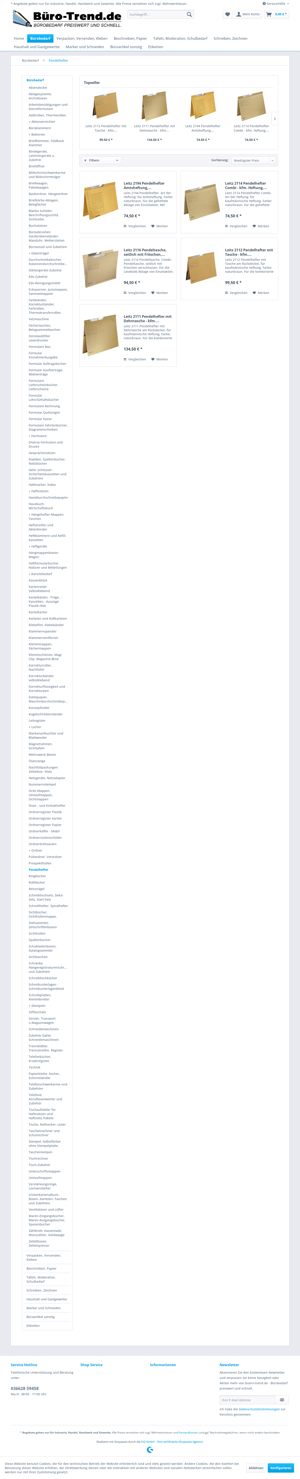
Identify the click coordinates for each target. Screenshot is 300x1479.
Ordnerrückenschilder (45, 837)
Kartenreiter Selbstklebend (39, 589)
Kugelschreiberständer (46, 714)
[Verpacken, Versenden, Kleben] (82, 38)
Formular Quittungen (44, 412)
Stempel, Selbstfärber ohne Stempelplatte (45, 1143)
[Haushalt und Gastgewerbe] (37, 47)
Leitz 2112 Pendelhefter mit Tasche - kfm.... (105, 128)
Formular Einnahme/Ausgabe (43, 355)
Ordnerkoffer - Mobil (44, 831)
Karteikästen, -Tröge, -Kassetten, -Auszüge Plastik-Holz (45, 601)
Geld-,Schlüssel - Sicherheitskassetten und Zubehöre (47, 474)
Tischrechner (38, 1158)
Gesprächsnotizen (42, 453)
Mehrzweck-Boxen (42, 754)
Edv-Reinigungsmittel (44, 283)
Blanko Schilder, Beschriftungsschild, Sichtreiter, (44, 215)
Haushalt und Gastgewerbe (47, 1299)
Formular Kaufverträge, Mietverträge (46, 372)
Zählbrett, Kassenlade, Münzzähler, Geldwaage (47, 1233)
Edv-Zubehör (38, 277)
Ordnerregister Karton (45, 818)
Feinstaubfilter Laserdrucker (39, 338)
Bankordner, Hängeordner (48, 194)
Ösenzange (37, 761)
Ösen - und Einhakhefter (47, 805)
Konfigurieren (280, 1468)
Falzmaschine (39, 319)
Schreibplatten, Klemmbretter (40, 997)
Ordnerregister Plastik (45, 812)
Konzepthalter (39, 708)
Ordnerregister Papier (45, 825)
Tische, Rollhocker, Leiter (47, 1124)
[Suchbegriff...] (160, 14)
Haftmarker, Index (42, 485)
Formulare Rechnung (44, 406)
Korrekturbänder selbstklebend (41, 678)
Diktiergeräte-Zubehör (45, 270)
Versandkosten (188, 1432)
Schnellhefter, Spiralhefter (48, 906)
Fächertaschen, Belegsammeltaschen (44, 327)
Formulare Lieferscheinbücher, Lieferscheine (43, 385)
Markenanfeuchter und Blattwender (46, 735)
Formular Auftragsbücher (47, 364)
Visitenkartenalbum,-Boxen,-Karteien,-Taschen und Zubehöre (48, 1199)
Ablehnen (256, 1468)
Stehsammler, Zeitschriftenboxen (43, 925)
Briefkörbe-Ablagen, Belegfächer (44, 202)
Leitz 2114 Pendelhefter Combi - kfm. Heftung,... (251, 128)
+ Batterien (37, 134)
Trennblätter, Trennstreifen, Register (46, 1048)
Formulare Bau (40, 347)
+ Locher (35, 727)
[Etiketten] (155, 47)
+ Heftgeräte (38, 546)
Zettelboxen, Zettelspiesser (39, 1243)
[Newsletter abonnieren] (282, 1400)
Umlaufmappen (40, 1178)
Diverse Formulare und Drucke (46, 444)
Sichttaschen (38, 957)
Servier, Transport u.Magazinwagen (42, 1020)
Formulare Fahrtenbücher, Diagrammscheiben (48, 427)
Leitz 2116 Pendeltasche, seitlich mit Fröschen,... (145, 252)
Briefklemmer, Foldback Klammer (46, 143)
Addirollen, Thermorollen (47, 115)
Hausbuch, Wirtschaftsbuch (41, 506)
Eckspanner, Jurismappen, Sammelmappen (48, 291)
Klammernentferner (43, 638)
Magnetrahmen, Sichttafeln (41, 746)
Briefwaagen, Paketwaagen (39, 185)
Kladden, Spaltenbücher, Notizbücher (47, 461)
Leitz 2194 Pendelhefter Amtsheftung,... (202, 128)
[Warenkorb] (276, 14)
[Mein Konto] (248, 14)
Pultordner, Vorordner (45, 857)
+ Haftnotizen (39, 491)
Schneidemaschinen (44, 1029)
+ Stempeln (37, 1006)
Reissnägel (37, 889)
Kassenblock (38, 580)
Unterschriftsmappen (45, 1171)
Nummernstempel (42, 784)
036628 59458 (25, 1388)
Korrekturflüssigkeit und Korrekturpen (47, 688)
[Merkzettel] (227, 14)
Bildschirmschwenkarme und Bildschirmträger (47, 174)
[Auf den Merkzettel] (159, 226)
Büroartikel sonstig (41, 1317)
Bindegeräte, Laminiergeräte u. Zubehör (42, 155)
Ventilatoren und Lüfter (46, 1209)
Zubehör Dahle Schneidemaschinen (44, 1037)
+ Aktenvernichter (42, 121)
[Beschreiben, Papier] (130, 38)
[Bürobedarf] (40, 38)
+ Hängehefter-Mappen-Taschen (47, 516)
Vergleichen (135, 226)
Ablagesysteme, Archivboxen (40, 96)
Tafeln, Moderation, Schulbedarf (41, 1279)
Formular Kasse (40, 419)
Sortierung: (219, 160)
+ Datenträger (39, 253)
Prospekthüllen (40, 863)
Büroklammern (40, 128)
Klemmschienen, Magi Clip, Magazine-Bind (45, 657)
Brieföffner (37, 166)
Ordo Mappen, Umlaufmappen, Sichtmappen (41, 795)
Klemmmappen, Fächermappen (40, 646)
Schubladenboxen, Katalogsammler (43, 948)
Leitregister (37, 720)
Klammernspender (43, 631)
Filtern (91, 160)
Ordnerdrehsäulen (43, 844)
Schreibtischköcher (43, 978)
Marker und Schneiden (44, 1308)
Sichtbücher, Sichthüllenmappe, (43, 914)
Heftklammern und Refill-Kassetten (47, 538)
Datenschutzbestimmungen (259, 1409)
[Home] (19, 38)
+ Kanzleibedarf (40, 574)
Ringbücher (37, 876)
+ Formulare (38, 436)
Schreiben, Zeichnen (42, 1290)
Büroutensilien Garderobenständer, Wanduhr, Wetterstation (47, 236)
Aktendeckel (38, 87)
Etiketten (33, 1326)
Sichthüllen (37, 933)
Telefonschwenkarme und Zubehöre (48, 1086)
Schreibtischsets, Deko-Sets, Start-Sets (46, 897)
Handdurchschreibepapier (48, 497)
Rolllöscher (37, 882)
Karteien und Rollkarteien (48, 618)
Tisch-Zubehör (39, 1165)
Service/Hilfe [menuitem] (274, 4)
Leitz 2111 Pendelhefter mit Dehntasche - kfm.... (154, 128)
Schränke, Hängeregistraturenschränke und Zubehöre (49, 967)
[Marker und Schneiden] (85, 47)
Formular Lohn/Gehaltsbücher (44, 397)
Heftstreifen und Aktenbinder (41, 527)
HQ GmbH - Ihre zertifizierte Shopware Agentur (172, 1442)
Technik (34, 1067)
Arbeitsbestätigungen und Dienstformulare (48, 106)
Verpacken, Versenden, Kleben (44, 1257)
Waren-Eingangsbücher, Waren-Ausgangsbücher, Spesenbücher (47, 1220)
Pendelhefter (38, 869)
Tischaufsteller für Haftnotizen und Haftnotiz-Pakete (42, 1114)
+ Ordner (35, 850)
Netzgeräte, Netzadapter (47, 778)
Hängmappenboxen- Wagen (44, 555)
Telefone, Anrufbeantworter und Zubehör (45, 1099)
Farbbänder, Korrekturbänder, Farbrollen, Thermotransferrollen (45, 306)
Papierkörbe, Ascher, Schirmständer (44, 1076)
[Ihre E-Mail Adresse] (247, 1400)
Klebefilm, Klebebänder (46, 625)
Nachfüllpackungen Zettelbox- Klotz (43, 769)
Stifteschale (37, 1012)
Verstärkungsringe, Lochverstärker (43, 1186)
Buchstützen (38, 225)
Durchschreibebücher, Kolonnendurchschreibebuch (49, 262)
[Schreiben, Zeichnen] (231, 38)
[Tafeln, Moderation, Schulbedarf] (180, 38)
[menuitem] (160, 14)
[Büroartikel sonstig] (126, 47)
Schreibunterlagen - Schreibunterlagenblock (46, 986)
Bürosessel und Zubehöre (48, 247)
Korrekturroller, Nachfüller (40, 667)
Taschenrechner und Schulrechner (44, 1133)
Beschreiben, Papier (42, 1268)
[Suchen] (189, 14)
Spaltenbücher (40, 940)
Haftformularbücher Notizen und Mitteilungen (48, 565)
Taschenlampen (40, 1152)
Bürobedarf (35, 80)
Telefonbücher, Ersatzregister (40, 1059)
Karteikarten (38, 612)
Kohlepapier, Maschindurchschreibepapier (49, 699)
